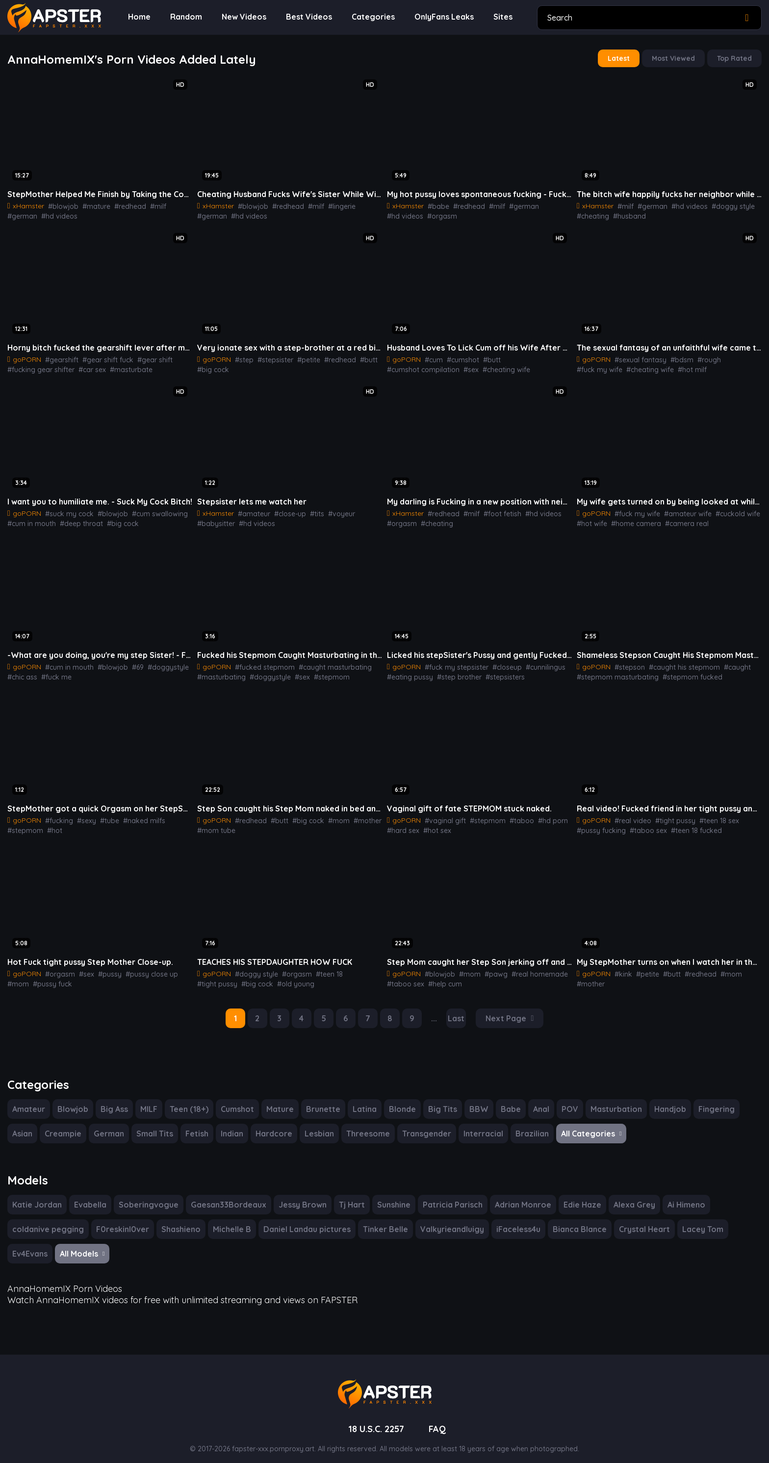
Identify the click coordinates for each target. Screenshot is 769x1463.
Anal (536, 1101)
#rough (700, 357)
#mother (354, 815)
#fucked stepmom (261, 662)
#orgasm (400, 214)
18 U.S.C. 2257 (375, 1418)
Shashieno (176, 1220)
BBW (474, 1101)
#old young (247, 977)
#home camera (631, 520)
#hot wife (590, 520)
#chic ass (21, 672)
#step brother (453, 672)
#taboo (510, 815)
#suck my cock (66, 510)
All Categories (582, 1125)
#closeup (500, 662)
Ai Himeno (677, 1195)
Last (457, 1011)
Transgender (422, 1125)
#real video (630, 815)
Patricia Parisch (445, 1195)
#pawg (488, 967)
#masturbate (122, 367)
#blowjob (59, 204)
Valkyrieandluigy (445, 1220)
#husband (626, 214)
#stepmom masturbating (613, 672)
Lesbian (317, 1125)
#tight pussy (669, 815)
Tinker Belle (380, 1220)
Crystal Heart (636, 1220)
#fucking (57, 815)
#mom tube (214, 825)
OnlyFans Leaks (439, 17)
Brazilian (524, 1125)
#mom (328, 815)
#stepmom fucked (681, 672)
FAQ (439, 1418)
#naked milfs (136, 815)
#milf (146, 204)
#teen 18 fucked (688, 825)
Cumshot (239, 1101)
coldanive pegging (46, 1220)
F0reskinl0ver (118, 1220)
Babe (505, 1101)
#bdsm (675, 357)
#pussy (104, 967)
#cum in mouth (29, 520)
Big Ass (113, 1101)
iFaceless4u (510, 1220)
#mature (89, 204)
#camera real (678, 520)
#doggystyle (157, 662)
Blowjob (71, 1101)
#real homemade (527, 967)
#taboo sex (643, 825)
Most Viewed (676, 58)
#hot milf (638, 367)
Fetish (196, 1125)
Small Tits (154, 1125)
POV (565, 1101)
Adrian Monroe (515, 1195)
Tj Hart (344, 1195)
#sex (394, 367)
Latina (361, 1101)
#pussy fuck (25, 977)
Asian (23, 1125)
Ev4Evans (31, 1244)
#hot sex (434, 825)
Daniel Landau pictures (302, 1220)
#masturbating (219, 672)
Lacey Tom (692, 1220)
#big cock (211, 367)
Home (139, 17)
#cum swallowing (150, 510)
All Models (84, 1244)
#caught (727, 662)
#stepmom (319, 672)
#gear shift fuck (101, 357)
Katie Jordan (36, 1195)
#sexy (83, 815)
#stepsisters (496, 672)
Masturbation (610, 1101)
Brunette (322, 1101)
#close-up (284, 510)
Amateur (28, 1101)
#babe (435, 204)
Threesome (365, 1125)
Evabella (88, 1195)
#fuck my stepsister (453, 662)
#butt (356, 357)
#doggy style (721, 204)
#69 (129, 662)
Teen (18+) (190, 1101)
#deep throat (75, 520)
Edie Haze (573, 1195)
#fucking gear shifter (38, 367)
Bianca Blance (572, 1220)
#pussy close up (143, 967)
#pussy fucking (599, 825)
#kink (622, 967)
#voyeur (331, 510)
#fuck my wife (736, 357)
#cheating (592, 214)
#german (170, 204)
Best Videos (306, 17)
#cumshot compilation (530, 357)
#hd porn (538, 815)
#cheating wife (428, 367)
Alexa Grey (625, 1195)
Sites (497, 17)
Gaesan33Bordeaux (221, 1195)
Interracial (476, 1125)
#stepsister (271, 357)
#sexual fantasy (637, 357)
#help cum (441, 977)
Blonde (399, 1101)
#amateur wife (680, 510)
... (435, 1011)
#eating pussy (408, 672)
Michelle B (227, 1220)
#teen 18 (320, 967)
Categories (368, 17)
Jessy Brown (295, 1195)
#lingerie (331, 204)
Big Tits (439, 1101)
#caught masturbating (325, 662)
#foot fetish (494, 510)
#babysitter (364, 510)
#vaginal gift (442, 815)
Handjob (663, 1101)
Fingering (709, 1101)
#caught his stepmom (678, 662)
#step (242, 357)
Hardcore (273, 1125)
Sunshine (386, 1195)
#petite (302, 357)
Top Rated (735, 58)
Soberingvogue (144, 1195)
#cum (432, 357)
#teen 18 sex (711, 815)
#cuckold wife (726, 510)
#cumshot (459, 357)
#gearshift (59, 357)
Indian (231, 1125)
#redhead (120, 204)
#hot (14, 825)
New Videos (242, 17)
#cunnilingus (537, 662)
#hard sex (402, 825)
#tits (309, 510)
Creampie (64, 1125)
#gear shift (144, 357)
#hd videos (24, 214)
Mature (280, 1101)
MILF (149, 1101)
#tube (104, 815)
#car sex (86, 367)
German (109, 1125)
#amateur (250, 510)
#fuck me (54, 672)
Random (185, 17)
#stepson (627, 662)
